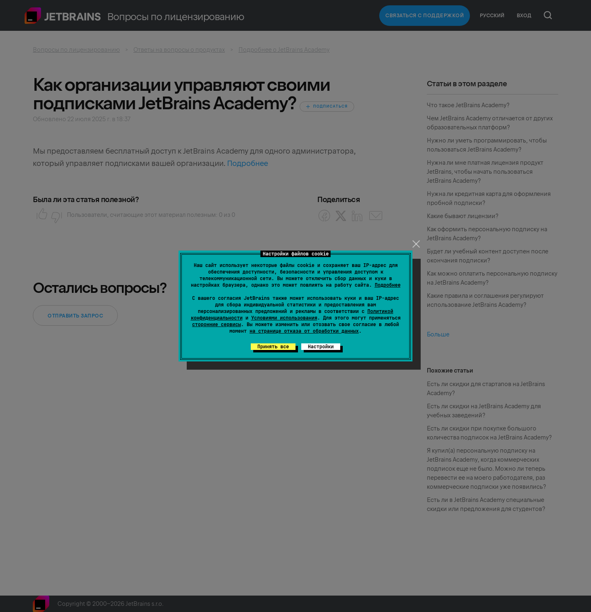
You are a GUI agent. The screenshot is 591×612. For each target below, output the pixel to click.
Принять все (273, 346)
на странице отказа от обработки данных (304, 331)
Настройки (321, 346)
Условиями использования (284, 318)
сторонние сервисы (216, 324)
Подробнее (388, 285)
